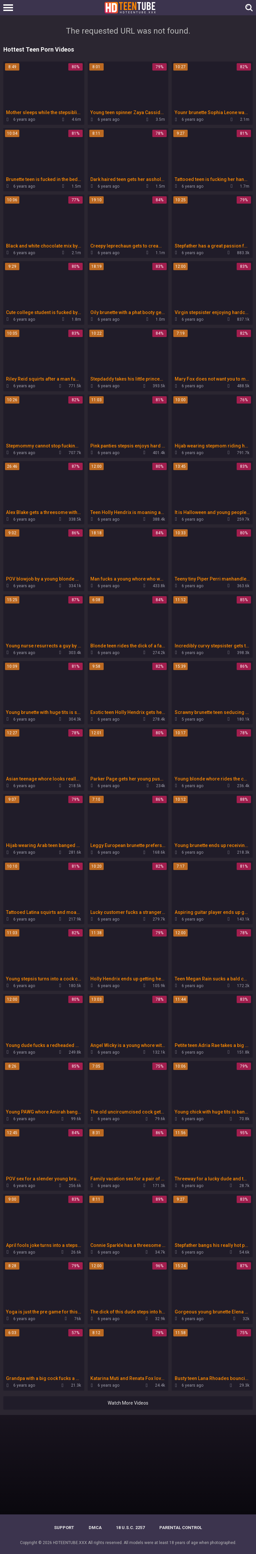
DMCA (95, 1527)
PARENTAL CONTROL (180, 1527)
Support (64, 1527)
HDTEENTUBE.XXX (70, 1542)
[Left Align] (9, 7)
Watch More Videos (128, 1403)
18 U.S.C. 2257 (130, 1527)
